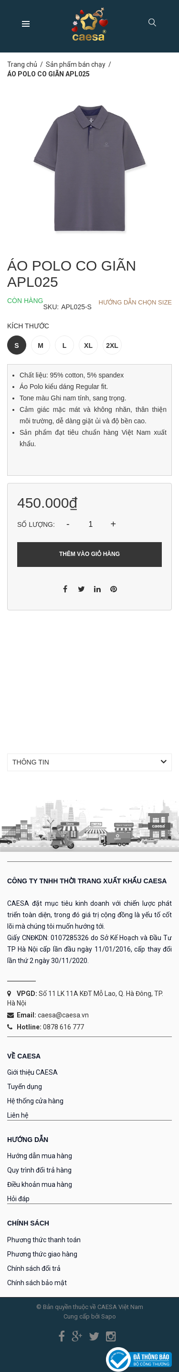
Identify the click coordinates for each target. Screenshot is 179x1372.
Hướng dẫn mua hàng (39, 1156)
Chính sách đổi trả (34, 1268)
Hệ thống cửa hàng (35, 1101)
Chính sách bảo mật (37, 1283)
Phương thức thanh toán (44, 1240)
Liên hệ (17, 1115)
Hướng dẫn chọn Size (135, 302)
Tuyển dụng (24, 1086)
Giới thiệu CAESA (32, 1072)
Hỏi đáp (18, 1199)
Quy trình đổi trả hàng (39, 1170)
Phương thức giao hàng (42, 1254)
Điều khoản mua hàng (39, 1184)
